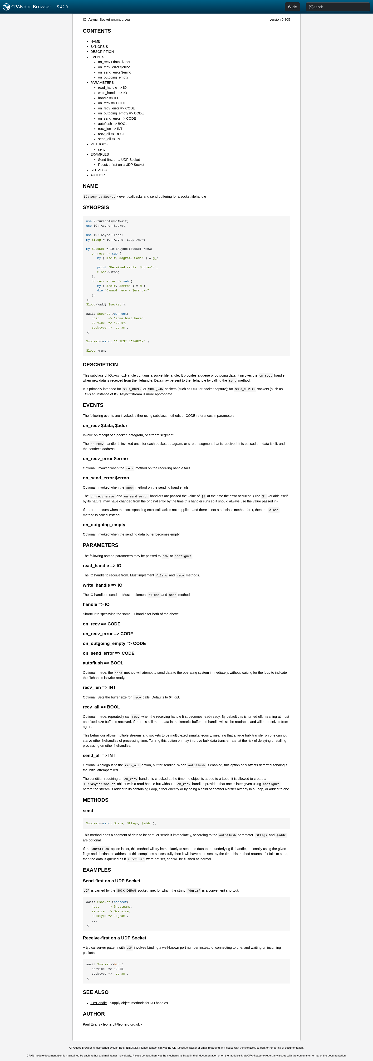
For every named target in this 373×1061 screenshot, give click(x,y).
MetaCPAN (248, 1055)
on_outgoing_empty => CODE (121, 113)
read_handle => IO (112, 87)
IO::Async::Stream (128, 394)
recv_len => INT (110, 129)
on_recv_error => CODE (116, 108)
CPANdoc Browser (27, 6)
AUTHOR (97, 175)
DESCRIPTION (102, 52)
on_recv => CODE (112, 103)
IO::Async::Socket (96, 19)
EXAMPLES (99, 154)
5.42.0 (62, 7)
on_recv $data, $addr (114, 62)
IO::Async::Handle (122, 375)
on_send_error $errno (114, 72)
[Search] (338, 6)
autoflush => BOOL (112, 124)
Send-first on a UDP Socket (119, 160)
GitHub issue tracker (184, 1047)
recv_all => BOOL (111, 134)
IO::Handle (98, 1003)
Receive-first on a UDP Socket (121, 165)
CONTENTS (97, 31)
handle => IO (108, 98)
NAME (95, 41)
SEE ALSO (98, 170)
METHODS (99, 144)
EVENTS (97, 57)
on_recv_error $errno (114, 67)
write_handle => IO (112, 93)
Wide (292, 7)
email (204, 1047)
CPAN (125, 19)
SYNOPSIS (99, 47)
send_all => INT (110, 139)
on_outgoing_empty (113, 77)
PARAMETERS (102, 82)
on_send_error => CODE (117, 118)
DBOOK (132, 1047)
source (116, 19)
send (101, 149)
